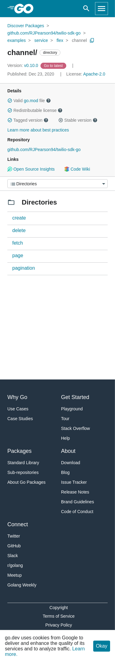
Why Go (17, 397)
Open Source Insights (31, 169)
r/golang (15, 565)
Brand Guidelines (77, 501)
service (41, 40)
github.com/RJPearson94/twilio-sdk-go (44, 33)
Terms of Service (59, 616)
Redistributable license (35, 110)
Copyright (58, 607)
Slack (12, 555)
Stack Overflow (75, 428)
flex (59, 40)
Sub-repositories (23, 472)
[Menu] (57, 183)
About (68, 451)
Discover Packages (25, 25)
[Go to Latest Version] (53, 65)
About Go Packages (26, 482)
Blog (65, 472)
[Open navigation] (101, 8)
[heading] (25, 8)
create (19, 217)
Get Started (75, 397)
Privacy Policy (58, 625)
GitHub (14, 545)
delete (19, 230)
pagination (23, 268)
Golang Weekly (21, 584)
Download (70, 462)
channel (79, 40)
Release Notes (75, 492)
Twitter (13, 536)
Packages (19, 451)
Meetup (14, 575)
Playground (72, 408)
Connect (17, 524)
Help (65, 438)
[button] (9, 100)
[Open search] (86, 8)
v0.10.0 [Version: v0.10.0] (23, 65)
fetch (17, 243)
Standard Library (23, 462)
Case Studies (20, 418)
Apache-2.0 (94, 74)
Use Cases (17, 408)
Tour (65, 418)
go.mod (31, 100)
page (17, 255)
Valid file (29, 100)
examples (16, 40)
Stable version (78, 120)
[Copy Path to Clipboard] (92, 40)
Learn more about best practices (38, 130)
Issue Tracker (74, 482)
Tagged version (27, 120)
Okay (101, 646)
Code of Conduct (77, 511)
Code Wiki (77, 169)
